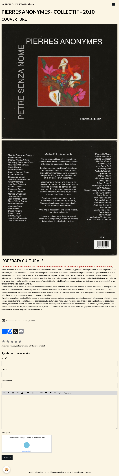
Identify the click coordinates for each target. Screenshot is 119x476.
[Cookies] (6, 469)
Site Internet (7, 380)
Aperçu (67, 392)
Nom (4, 358)
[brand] (18, 4)
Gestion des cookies (82, 472)
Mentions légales (35, 472)
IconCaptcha (26, 451)
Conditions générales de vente (58, 472)
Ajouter (7, 457)
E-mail (4, 369)
